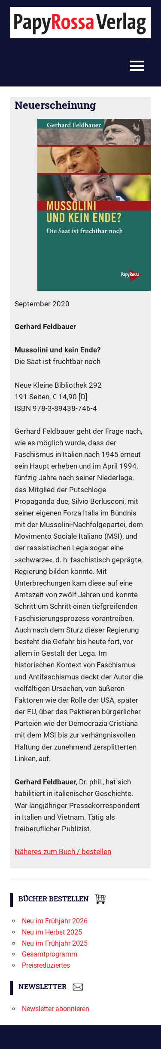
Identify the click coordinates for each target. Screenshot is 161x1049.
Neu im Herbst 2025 (52, 932)
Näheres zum (37, 851)
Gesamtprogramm (49, 954)
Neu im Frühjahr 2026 (55, 921)
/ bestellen (94, 851)
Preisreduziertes (46, 965)
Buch (68, 851)
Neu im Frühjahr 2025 (55, 943)
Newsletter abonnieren (55, 1009)
